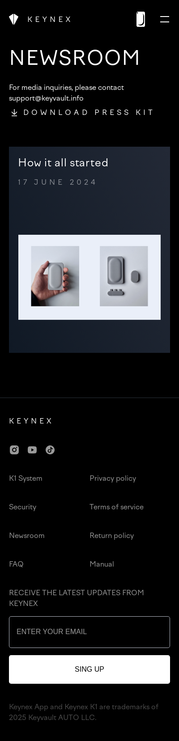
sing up (89, 669)
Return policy (112, 535)
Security (22, 507)
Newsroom (27, 535)
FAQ (16, 564)
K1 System (26, 478)
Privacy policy (113, 478)
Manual (102, 564)
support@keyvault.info (46, 98)
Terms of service (117, 507)
